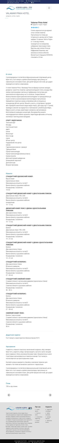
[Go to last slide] (8, 395)
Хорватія (8, 16)
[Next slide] (50, 395)
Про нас (26, 2)
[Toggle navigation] (49, 8)
